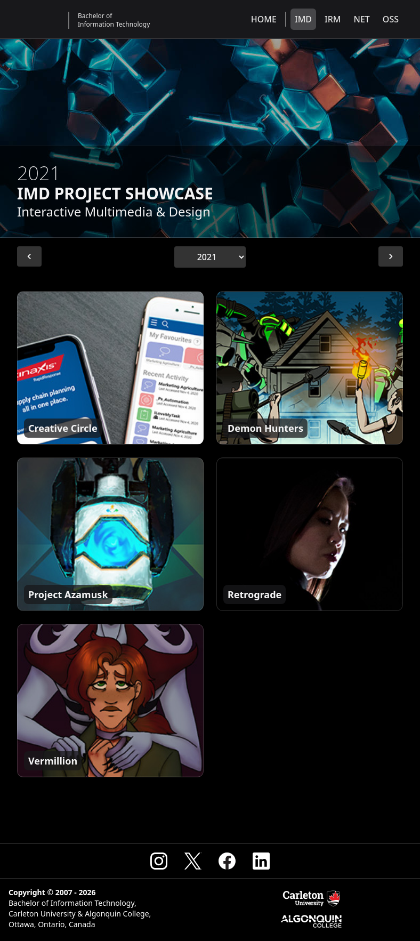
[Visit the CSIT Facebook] (227, 861)
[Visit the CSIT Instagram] (158, 861)
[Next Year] (390, 256)
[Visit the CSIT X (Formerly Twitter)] (192, 861)
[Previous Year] (29, 256)
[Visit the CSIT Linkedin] (261, 861)
